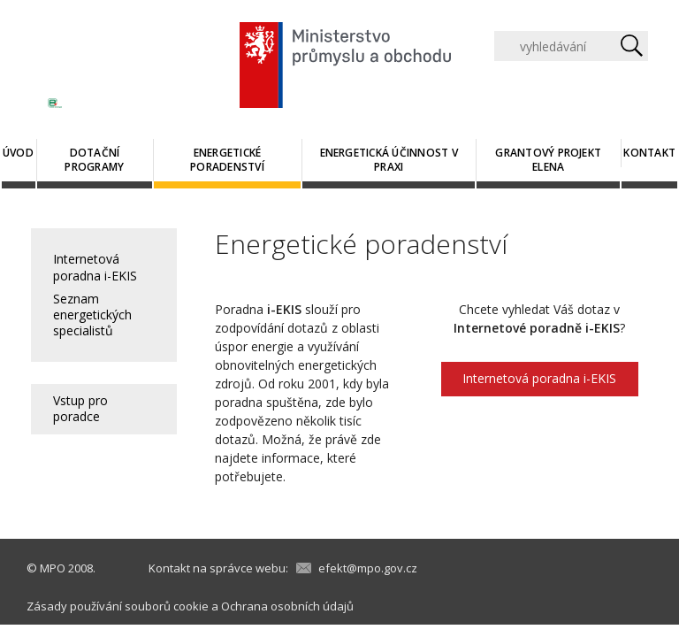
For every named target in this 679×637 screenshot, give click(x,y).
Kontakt (649, 152)
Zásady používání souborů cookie (118, 606)
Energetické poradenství (227, 159)
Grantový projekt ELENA (548, 159)
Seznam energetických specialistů (92, 314)
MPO (52, 568)
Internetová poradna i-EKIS (95, 266)
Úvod (18, 152)
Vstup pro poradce (80, 408)
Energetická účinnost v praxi (389, 159)
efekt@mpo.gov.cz (367, 568)
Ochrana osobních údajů (287, 606)
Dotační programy (94, 159)
